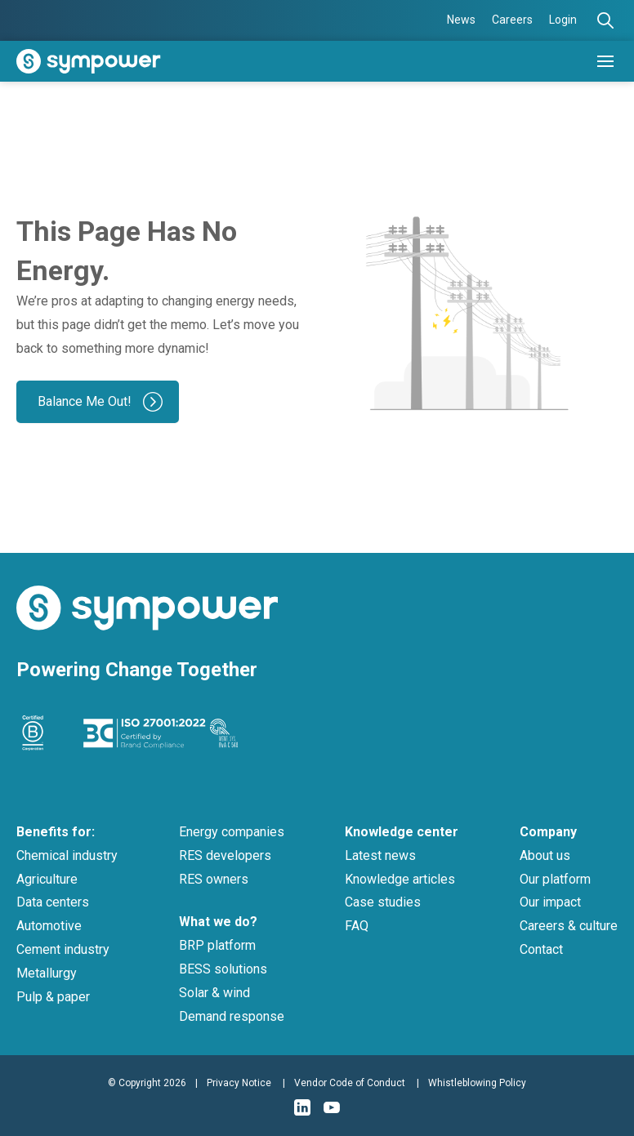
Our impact (550, 902)
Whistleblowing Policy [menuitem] (477, 1083)
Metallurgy (46, 973)
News (461, 19)
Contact (541, 949)
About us (545, 855)
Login (563, 19)
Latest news (380, 855)
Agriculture (47, 879)
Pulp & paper (53, 997)
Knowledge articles (400, 879)
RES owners (213, 879)
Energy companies (231, 832)
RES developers (225, 855)
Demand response (231, 1016)
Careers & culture (569, 925)
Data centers (52, 902)
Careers (512, 19)
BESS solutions (223, 969)
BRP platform (217, 945)
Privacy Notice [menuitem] (239, 1083)
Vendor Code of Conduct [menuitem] (349, 1083)
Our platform (555, 879)
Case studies (383, 902)
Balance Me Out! (85, 401)
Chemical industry (67, 855)
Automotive (49, 925)
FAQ (356, 925)
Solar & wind (214, 992)
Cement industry (62, 949)
